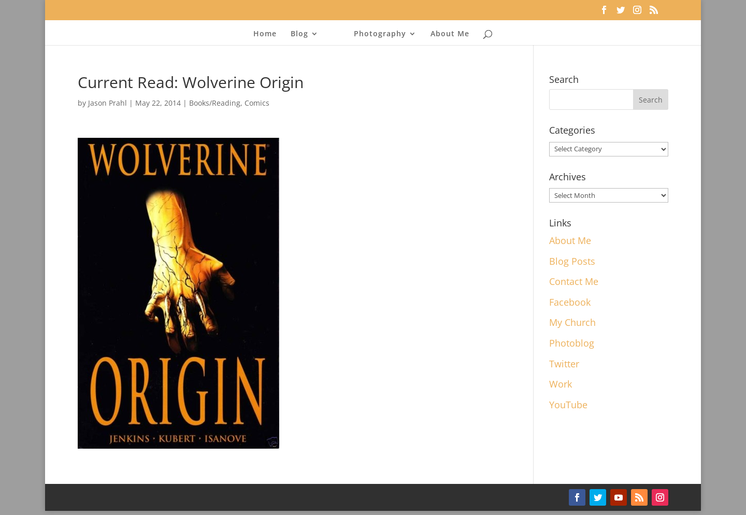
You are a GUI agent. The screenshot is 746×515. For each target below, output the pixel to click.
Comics (257, 103)
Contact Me (573, 281)
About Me (450, 34)
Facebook (570, 302)
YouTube (568, 404)
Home (265, 34)
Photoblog (571, 343)
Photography (380, 34)
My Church (572, 322)
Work (560, 384)
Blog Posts (572, 261)
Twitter (564, 363)
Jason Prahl (107, 103)
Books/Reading (214, 103)
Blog (299, 34)
